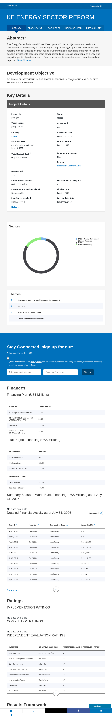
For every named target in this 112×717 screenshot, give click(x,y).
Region (60, 162)
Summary (16, 28)
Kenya (14, 136)
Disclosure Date (64, 132)
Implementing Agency (68, 153)
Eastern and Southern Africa (69, 165)
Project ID (16, 114)
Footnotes (12, 590)
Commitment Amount (22, 180)
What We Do (12, 6)
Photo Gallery (93, 28)
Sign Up (88, 372)
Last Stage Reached (21, 198)
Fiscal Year (17, 171)
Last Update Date (65, 198)
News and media (73, 28)
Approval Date (18, 141)
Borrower (62, 123)
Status (60, 114)
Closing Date (63, 189)
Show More (24, 60)
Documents (54, 28)
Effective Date (64, 141)
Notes (14, 207)
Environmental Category (69, 180)
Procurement (35, 28)
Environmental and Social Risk (25, 189)
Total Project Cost (21, 153)
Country (15, 132)
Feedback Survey (100, 706)
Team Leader (17, 123)
